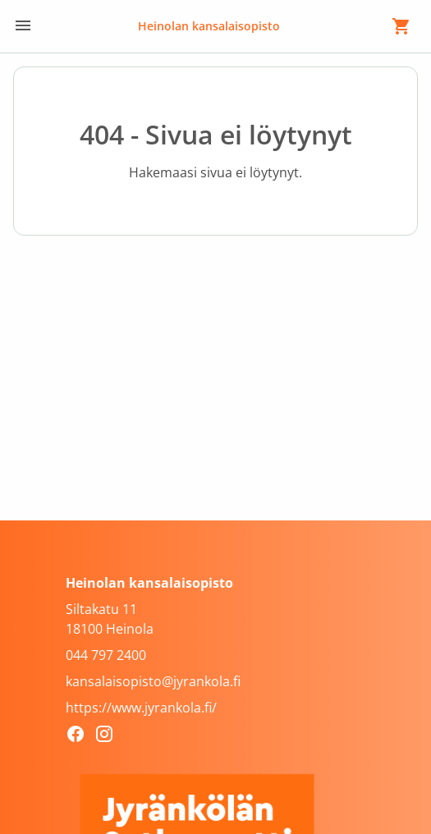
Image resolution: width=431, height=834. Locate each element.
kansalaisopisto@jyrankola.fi (153, 681)
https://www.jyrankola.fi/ (141, 708)
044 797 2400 (106, 655)
